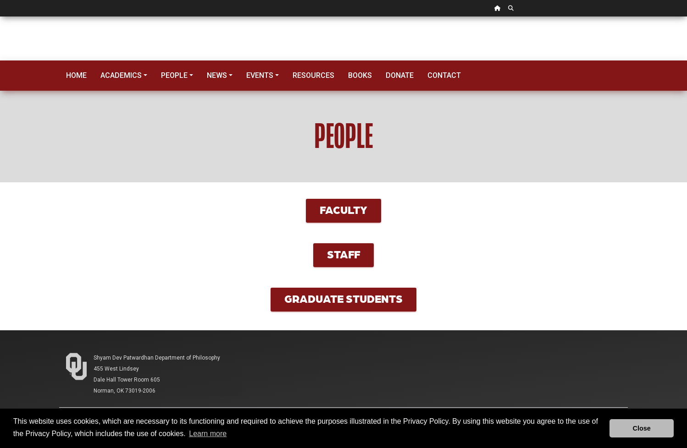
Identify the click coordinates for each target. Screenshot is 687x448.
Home (76, 75)
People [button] (174, 75)
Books (360, 75)
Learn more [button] (208, 433)
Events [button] (259, 75)
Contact (444, 75)
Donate (400, 75)
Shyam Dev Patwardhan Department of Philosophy (157, 358)
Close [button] (642, 428)
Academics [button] (121, 75)
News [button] (217, 75)
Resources (313, 75)
